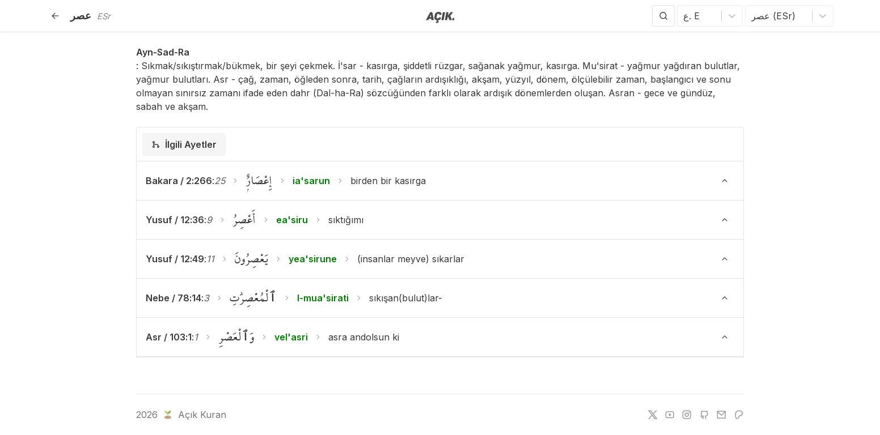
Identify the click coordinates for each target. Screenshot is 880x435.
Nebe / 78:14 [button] (173, 298)
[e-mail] (721, 415)
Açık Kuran (193, 414)
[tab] (184, 144)
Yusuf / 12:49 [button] (175, 259)
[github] (704, 415)
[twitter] (653, 415)
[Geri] (55, 15)
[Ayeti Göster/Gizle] (724, 180)
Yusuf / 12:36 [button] (175, 219)
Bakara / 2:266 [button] (179, 180)
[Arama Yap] (663, 16)
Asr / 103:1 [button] (169, 337)
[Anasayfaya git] (440, 16)
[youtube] (670, 415)
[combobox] (684, 16)
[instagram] (687, 415)
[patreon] (739, 415)
